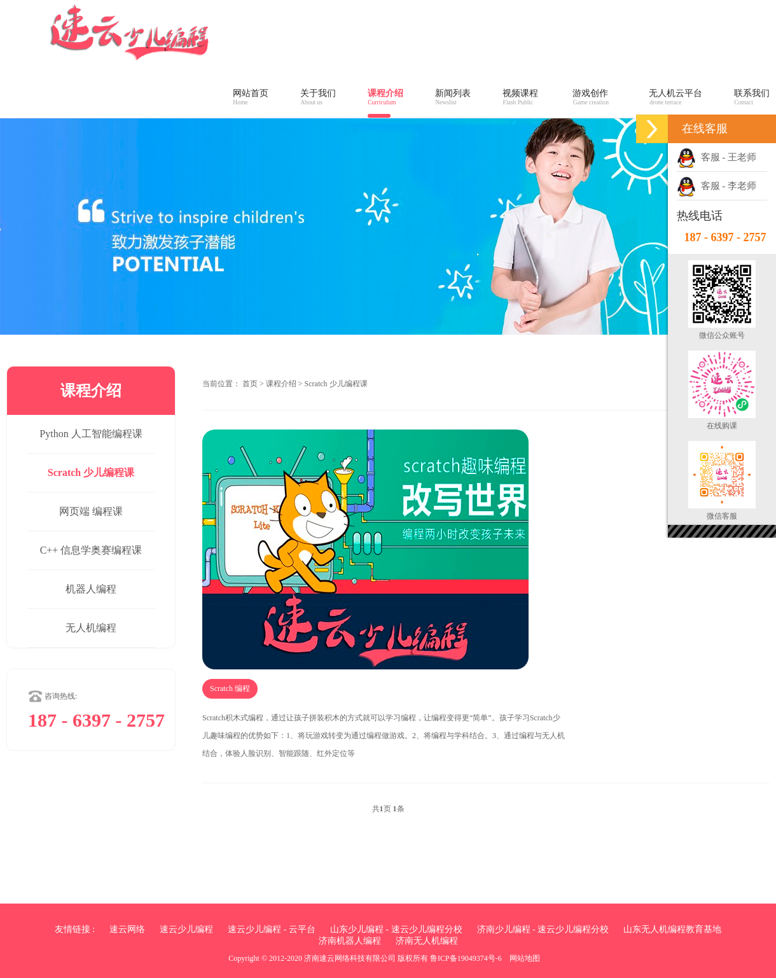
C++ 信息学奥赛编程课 (91, 550)
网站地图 (524, 958)
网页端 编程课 (91, 511)
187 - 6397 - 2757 (725, 237)
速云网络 (127, 929)
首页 (250, 383)
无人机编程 (91, 627)
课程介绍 (281, 383)
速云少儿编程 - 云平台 (271, 929)
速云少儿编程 (186, 929)
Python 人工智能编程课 (90, 433)
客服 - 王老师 (716, 157)
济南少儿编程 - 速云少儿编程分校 (543, 929)
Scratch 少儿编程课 (91, 472)
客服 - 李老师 (716, 186)
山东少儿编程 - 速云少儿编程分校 (396, 929)
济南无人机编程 (427, 941)
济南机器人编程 (350, 941)
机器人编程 (91, 588)
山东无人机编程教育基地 (672, 929)
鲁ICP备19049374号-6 (466, 958)
